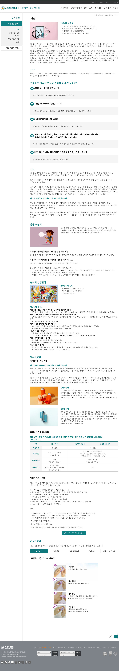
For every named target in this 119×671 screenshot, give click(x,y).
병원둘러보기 (108, 2)
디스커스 (39, 551)
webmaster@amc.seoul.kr (13, 654)
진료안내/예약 (76, 8)
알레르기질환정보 (13, 48)
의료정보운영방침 (62, 648)
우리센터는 (64, 8)
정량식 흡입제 (74, 551)
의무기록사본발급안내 (81, 648)
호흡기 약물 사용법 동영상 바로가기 (74, 533)
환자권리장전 (37, 648)
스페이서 (92, 551)
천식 (117, 15)
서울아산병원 (94, 2)
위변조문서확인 (91, 648)
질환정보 (98, 8)
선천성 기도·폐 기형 (13, 39)
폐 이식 (17, 36)
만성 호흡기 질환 (14, 33)
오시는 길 (116, 2)
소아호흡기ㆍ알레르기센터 (30, 8)
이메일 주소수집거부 (102, 648)
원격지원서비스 (112, 648)
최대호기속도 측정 (109, 551)
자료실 (115, 8)
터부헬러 (57, 551)
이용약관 (54, 648)
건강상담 (107, 8)
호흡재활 (17, 42)
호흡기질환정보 (109, 15)
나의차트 (101, 2)
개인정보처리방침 (46, 648)
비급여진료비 (71, 648)
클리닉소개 (88, 8)
